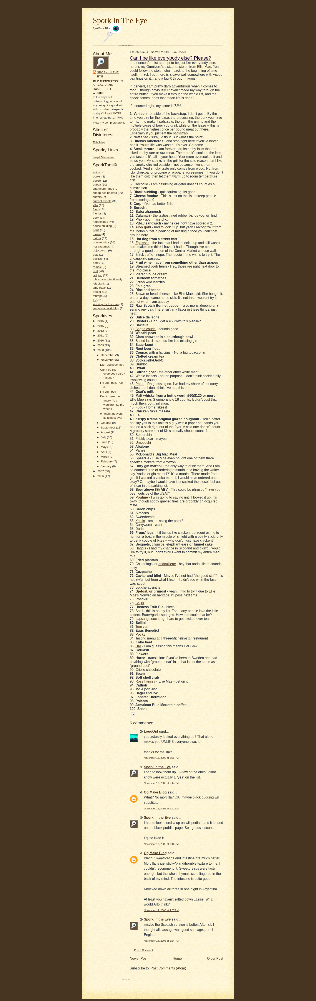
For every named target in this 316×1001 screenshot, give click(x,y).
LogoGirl (151, 731)
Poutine (141, 497)
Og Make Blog (155, 792)
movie (97, 234)
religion (97, 275)
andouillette (167, 564)
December (108, 355)
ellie (95, 205)
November (108, 360)
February (107, 461)
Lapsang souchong (149, 619)
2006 (101, 476)
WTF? (117, 113)
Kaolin (140, 521)
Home (177, 958)
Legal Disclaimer (104, 157)
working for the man (106, 304)
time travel (99, 287)
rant (95, 271)
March (105, 456)
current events (102, 201)
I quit (96, 230)
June (104, 442)
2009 (101, 345)
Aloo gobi (143, 227)
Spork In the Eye (108, 74)
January (106, 466)
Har (138, 646)
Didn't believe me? (112, 364)
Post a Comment (143, 950)
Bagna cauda (145, 329)
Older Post (215, 958)
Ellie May (99, 142)
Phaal (139, 384)
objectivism (100, 250)
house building (102, 226)
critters (97, 197)
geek (96, 217)
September (108, 427)
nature (97, 238)
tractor (97, 291)
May (104, 447)
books (97, 176)
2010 (101, 340)
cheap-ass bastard (105, 192)
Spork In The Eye (120, 20)
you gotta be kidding (106, 308)
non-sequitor (101, 242)
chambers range (103, 188)
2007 (101, 471)
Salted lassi (144, 341)
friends (97, 213)
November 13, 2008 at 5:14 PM (161, 783)
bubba (97, 184)
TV (94, 300)
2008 (101, 350)
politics (97, 258)
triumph (98, 296)
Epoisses (142, 243)
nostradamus (101, 246)
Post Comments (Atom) (168, 968)
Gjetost (141, 591)
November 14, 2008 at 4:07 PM (161, 910)
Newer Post (138, 958)
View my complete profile (109, 122)
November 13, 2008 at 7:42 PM (161, 808)
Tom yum (142, 626)
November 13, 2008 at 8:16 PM (161, 843)
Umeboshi (143, 442)
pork (95, 262)
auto (95, 172)
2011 (101, 335)
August (106, 432)
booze (97, 180)
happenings (100, 221)
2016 (101, 321)
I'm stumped (108, 391)
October (106, 422)
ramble (97, 267)
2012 (101, 330)
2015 (101, 326)
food (95, 209)
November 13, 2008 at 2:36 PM (161, 757)
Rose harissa (145, 681)
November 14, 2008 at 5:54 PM (161, 940)
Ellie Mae (204, 67)
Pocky (140, 634)
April (104, 452)
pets (95, 254)
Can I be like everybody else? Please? (112, 374)
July (104, 437)
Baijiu (139, 603)
